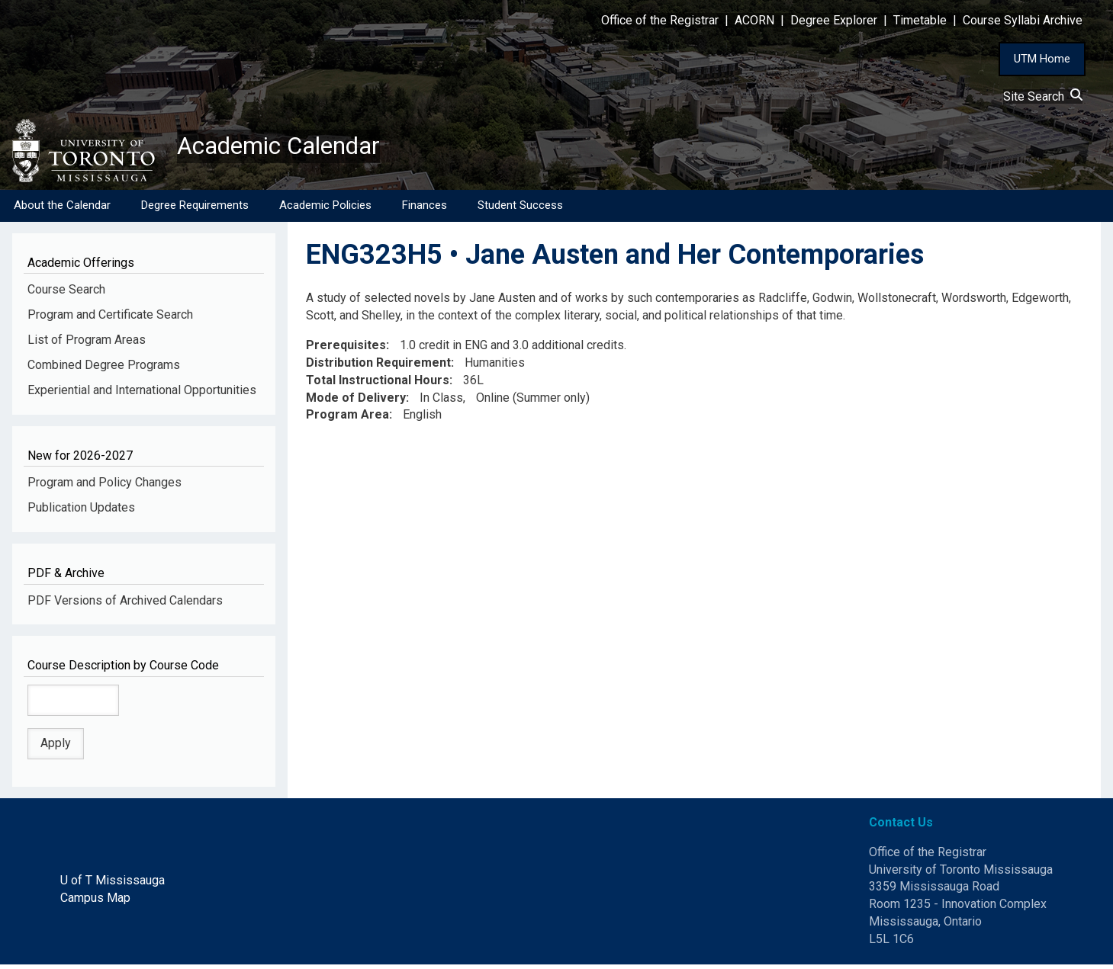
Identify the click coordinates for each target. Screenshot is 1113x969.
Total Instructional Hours (377, 384)
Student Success (520, 210)
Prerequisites (346, 349)
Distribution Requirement (378, 367)
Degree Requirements (195, 210)
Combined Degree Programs (103, 369)
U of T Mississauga (112, 885)
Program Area (347, 419)
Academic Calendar (296, 149)
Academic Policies (325, 210)
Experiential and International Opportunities (141, 394)
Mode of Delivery (356, 402)
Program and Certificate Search (110, 319)
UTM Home (1042, 59)
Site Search (1042, 96)
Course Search (66, 294)
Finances (424, 210)
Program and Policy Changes (104, 487)
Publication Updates (81, 512)
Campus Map (95, 902)
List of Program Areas (86, 344)
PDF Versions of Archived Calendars (125, 605)
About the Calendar (62, 210)
